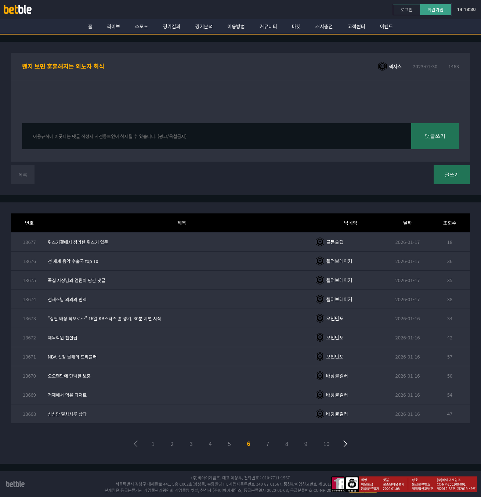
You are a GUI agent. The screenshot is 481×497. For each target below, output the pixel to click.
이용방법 (236, 26)
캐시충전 (324, 26)
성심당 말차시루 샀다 (67, 414)
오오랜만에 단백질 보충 (69, 375)
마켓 (296, 26)
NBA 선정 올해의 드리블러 (72, 356)
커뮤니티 (268, 26)
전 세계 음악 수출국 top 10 (73, 261)
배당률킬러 (337, 375)
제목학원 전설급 (62, 337)
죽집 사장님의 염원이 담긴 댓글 (76, 280)
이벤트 (386, 26)
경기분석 (204, 26)
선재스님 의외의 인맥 (67, 299)
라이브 (113, 26)
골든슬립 (335, 241)
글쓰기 (452, 174)
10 (326, 443)
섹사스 (395, 66)
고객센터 (356, 26)
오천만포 (335, 318)
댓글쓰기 (435, 136)
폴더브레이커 (339, 260)
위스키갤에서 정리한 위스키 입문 (78, 242)
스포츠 (141, 26)
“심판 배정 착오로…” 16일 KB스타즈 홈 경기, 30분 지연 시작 (104, 318)
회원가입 (435, 9)
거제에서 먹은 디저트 (67, 395)
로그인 (407, 9)
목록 (22, 174)
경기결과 (171, 26)
